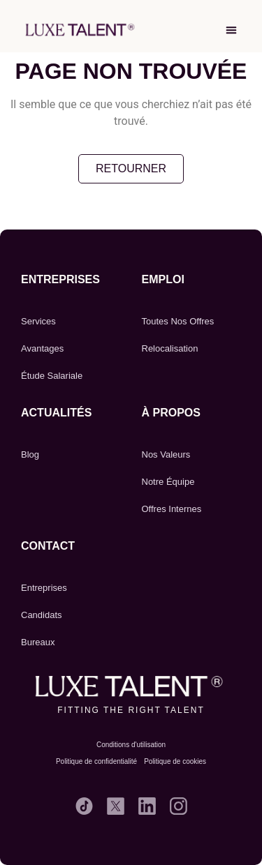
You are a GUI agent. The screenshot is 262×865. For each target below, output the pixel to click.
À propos (171, 413)
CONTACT (48, 546)
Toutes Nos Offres (178, 321)
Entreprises (60, 279)
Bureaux (37, 642)
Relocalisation (170, 348)
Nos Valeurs (166, 454)
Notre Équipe (168, 481)
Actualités (56, 413)
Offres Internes (172, 509)
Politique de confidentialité (96, 761)
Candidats (41, 615)
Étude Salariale (51, 375)
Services (38, 321)
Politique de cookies (175, 761)
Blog (30, 454)
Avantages (42, 348)
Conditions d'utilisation (131, 745)
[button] (231, 30)
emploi (163, 279)
